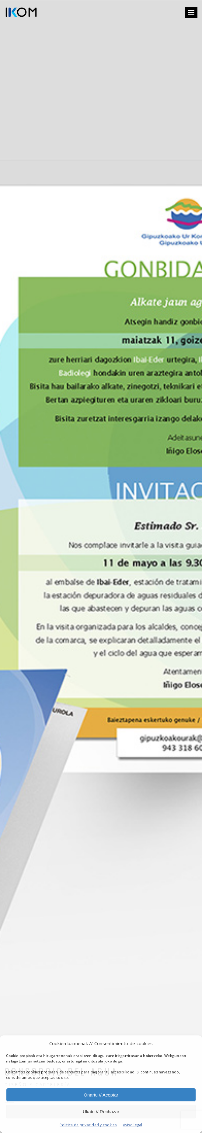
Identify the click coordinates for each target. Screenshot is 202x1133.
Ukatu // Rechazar (101, 1111)
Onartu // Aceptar (101, 1094)
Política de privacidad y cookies (88, 1125)
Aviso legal (132, 1125)
